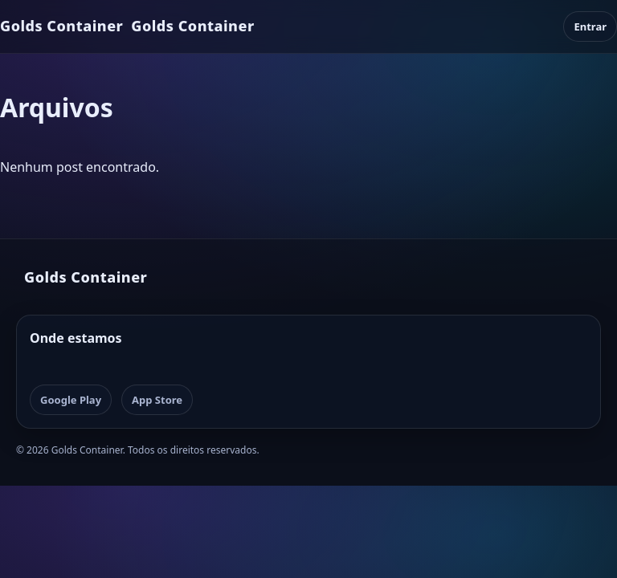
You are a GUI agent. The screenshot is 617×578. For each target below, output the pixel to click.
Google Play (70, 400)
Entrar (590, 26)
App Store (157, 400)
